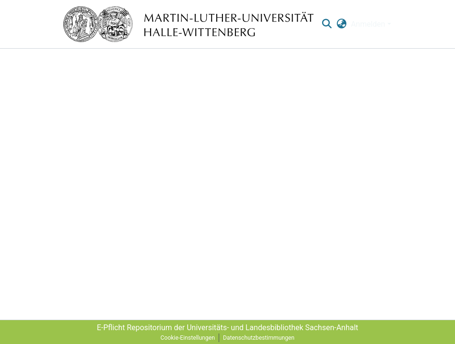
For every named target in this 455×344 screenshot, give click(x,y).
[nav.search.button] (327, 24)
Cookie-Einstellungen (188, 337)
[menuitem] (341, 24)
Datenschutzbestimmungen (258, 337)
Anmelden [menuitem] (368, 24)
